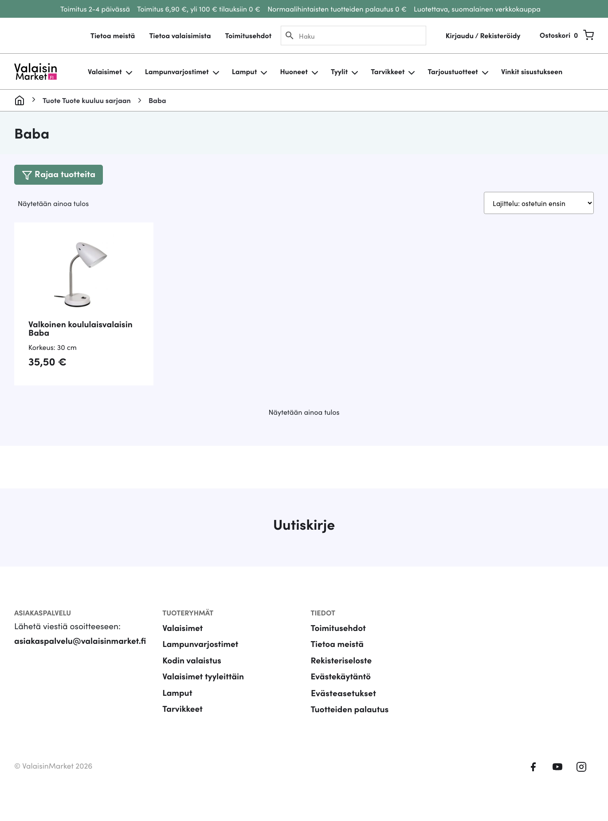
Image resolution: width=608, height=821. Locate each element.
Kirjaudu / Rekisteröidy (482, 35)
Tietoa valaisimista (180, 35)
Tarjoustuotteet (453, 71)
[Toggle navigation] (59, 175)
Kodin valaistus (192, 673)
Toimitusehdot (248, 35)
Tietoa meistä (112, 35)
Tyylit (339, 71)
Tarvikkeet (387, 71)
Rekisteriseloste (342, 673)
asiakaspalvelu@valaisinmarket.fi (80, 653)
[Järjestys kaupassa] (537, 203)
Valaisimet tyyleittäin (203, 689)
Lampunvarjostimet (177, 71)
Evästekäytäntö (341, 689)
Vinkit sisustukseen (531, 71)
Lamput (244, 71)
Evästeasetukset (343, 706)
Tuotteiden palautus (350, 722)
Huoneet (294, 71)
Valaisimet (105, 71)
